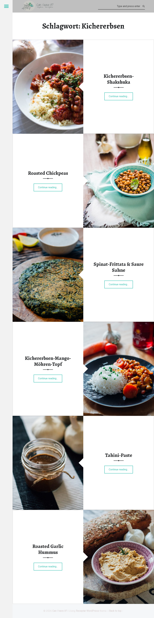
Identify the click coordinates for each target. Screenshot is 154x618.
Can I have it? (59, 610)
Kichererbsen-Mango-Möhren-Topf (48, 361)
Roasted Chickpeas (48, 173)
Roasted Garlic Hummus (47, 549)
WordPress (92, 610)
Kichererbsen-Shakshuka (119, 79)
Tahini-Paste (118, 455)
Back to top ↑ (116, 610)
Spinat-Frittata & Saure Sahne (119, 267)
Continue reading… (121, 95)
